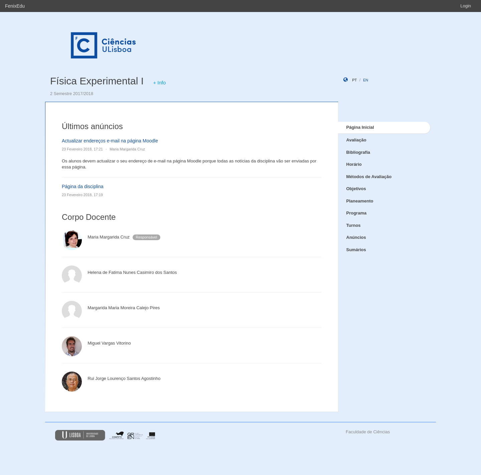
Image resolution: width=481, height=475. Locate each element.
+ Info (159, 82)
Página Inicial (360, 127)
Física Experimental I (97, 80)
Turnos (353, 225)
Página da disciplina (83, 186)
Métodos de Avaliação (369, 176)
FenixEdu (15, 6)
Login (465, 5)
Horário (354, 164)
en (365, 80)
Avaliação (356, 139)
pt (354, 80)
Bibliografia (358, 152)
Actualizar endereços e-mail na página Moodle (110, 140)
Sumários (356, 249)
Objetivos (356, 188)
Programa (356, 212)
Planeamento (359, 200)
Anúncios (356, 237)
